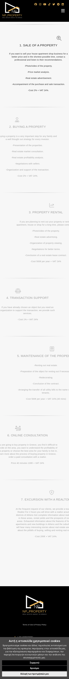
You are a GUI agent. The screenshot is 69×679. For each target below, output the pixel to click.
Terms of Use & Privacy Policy (34, 625)
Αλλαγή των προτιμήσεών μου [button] (34, 674)
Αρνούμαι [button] (34, 668)
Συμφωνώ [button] (34, 663)
